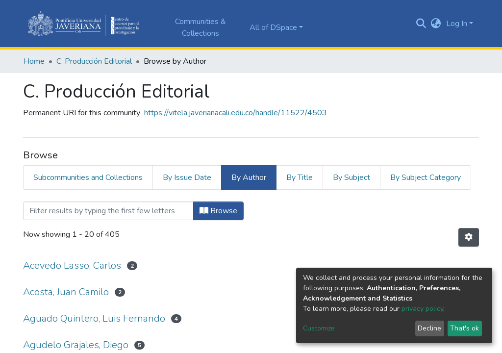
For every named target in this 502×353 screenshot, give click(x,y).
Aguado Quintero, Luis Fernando (94, 318)
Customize (319, 328)
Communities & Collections (200, 27)
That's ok (464, 328)
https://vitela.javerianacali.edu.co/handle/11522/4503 (235, 112)
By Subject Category (425, 177)
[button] (436, 23)
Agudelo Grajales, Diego (75, 345)
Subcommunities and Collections (88, 177)
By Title (299, 177)
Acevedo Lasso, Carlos (72, 265)
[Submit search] (421, 23)
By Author (248, 177)
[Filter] (108, 211)
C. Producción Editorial (94, 61)
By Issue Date (187, 177)
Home (34, 61)
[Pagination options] (468, 237)
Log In (456, 23)
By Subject (351, 177)
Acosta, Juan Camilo (66, 292)
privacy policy (422, 308)
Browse (218, 210)
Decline (429, 328)
